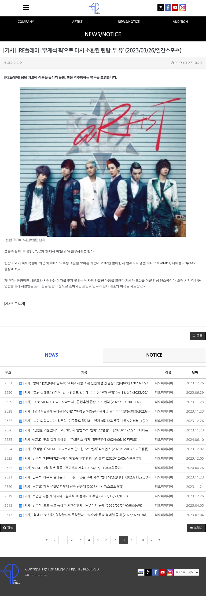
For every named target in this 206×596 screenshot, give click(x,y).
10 (142, 540)
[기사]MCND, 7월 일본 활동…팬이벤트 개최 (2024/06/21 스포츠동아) (70, 468)
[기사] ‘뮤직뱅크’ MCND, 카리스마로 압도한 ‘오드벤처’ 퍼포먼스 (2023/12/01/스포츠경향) (83, 449)
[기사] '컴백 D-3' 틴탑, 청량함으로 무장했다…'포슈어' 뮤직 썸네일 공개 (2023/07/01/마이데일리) (85, 515)
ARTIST (77, 21)
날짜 (195, 372)
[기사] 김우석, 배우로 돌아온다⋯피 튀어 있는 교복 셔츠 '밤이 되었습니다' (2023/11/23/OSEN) (85, 477)
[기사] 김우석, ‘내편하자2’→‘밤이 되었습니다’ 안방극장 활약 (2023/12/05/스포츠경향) (80, 458)
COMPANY (25, 21)
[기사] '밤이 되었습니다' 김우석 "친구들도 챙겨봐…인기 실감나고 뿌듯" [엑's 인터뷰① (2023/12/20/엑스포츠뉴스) (85, 421)
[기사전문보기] (14, 304)
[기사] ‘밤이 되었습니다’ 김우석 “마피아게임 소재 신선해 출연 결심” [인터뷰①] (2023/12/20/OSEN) (85, 383)
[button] (198, 336)
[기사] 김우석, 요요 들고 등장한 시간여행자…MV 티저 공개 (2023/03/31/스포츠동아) (80, 506)
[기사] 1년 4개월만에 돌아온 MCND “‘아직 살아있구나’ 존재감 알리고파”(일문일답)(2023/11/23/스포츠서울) (85, 411)
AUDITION (180, 21)
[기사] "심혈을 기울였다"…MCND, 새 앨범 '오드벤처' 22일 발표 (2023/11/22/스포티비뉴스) (85, 430)
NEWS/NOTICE (129, 21)
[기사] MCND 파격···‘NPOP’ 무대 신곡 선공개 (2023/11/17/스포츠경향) (71, 487)
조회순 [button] (196, 528)
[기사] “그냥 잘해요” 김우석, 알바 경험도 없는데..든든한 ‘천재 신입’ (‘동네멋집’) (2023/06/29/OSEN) (85, 393)
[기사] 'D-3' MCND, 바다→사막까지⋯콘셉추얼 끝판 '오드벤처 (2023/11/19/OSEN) (80, 402)
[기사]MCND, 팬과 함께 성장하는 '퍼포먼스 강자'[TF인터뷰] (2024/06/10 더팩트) (78, 440)
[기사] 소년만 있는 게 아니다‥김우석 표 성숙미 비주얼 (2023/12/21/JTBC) (73, 496)
